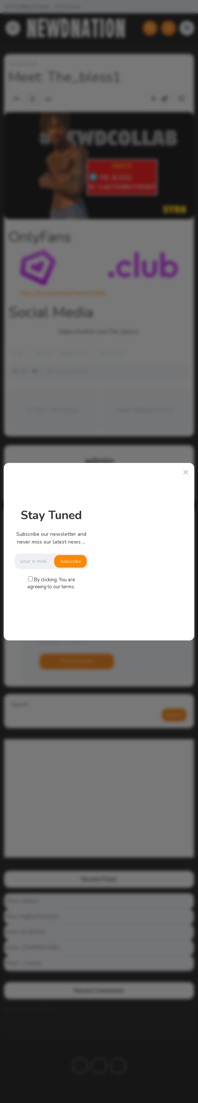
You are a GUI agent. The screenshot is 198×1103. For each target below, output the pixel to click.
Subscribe (70, 561)
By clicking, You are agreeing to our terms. (51, 583)
